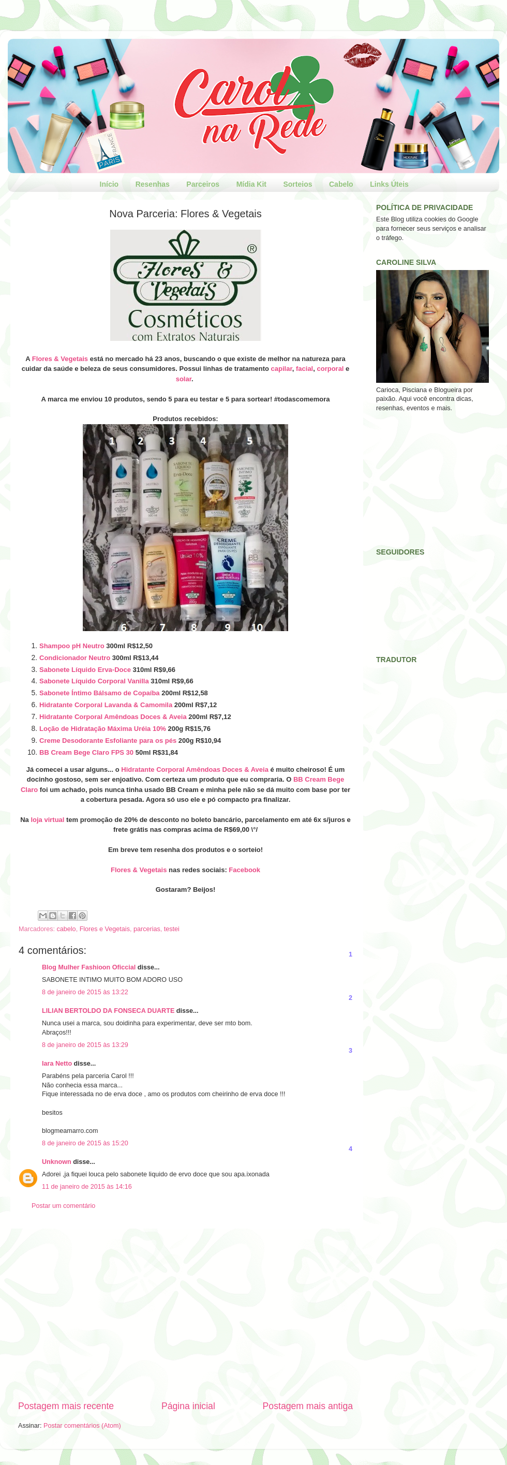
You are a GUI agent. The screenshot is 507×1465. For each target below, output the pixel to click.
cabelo (66, 929)
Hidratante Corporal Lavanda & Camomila (105, 705)
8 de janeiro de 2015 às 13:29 (85, 1045)
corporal (330, 368)
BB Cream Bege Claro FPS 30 (86, 752)
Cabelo (341, 184)
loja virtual (47, 820)
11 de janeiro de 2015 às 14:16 (87, 1186)
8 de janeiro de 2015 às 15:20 (85, 1143)
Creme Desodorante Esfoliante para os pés (107, 740)
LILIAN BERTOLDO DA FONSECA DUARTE (108, 1010)
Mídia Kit (251, 184)
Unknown (56, 1161)
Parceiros (202, 184)
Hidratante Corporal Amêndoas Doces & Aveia (113, 717)
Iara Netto (57, 1063)
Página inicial (188, 1406)
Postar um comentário (63, 1205)
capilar (281, 368)
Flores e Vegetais (105, 929)
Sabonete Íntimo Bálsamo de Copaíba (99, 693)
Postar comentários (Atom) (82, 1425)
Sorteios (297, 184)
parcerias (146, 929)
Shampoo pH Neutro (72, 646)
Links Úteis (389, 184)
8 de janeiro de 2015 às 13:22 (85, 992)
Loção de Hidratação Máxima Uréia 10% (102, 728)
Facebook (244, 870)
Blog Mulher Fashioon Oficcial (89, 967)
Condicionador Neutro (74, 658)
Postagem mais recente (66, 1406)
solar (183, 379)
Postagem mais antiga (308, 1406)
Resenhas (153, 184)
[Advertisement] (185, 1314)
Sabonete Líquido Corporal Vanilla (94, 681)
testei (172, 929)
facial (304, 368)
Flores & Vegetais (60, 359)
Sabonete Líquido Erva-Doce (85, 670)
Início (109, 184)
